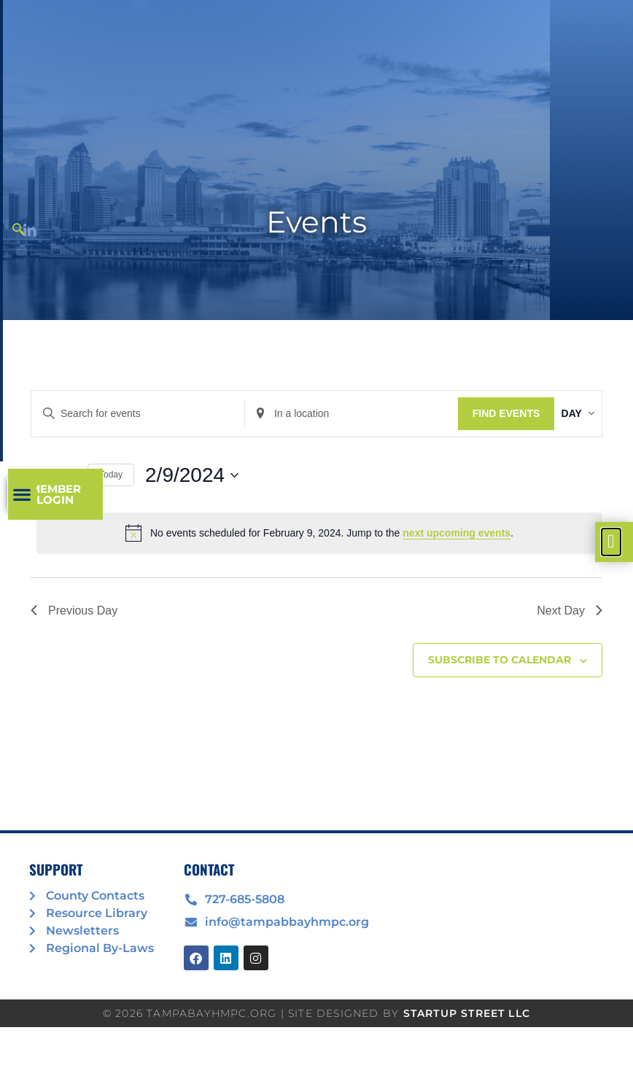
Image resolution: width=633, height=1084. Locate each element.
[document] (316, 542)
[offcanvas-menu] (611, 542)
